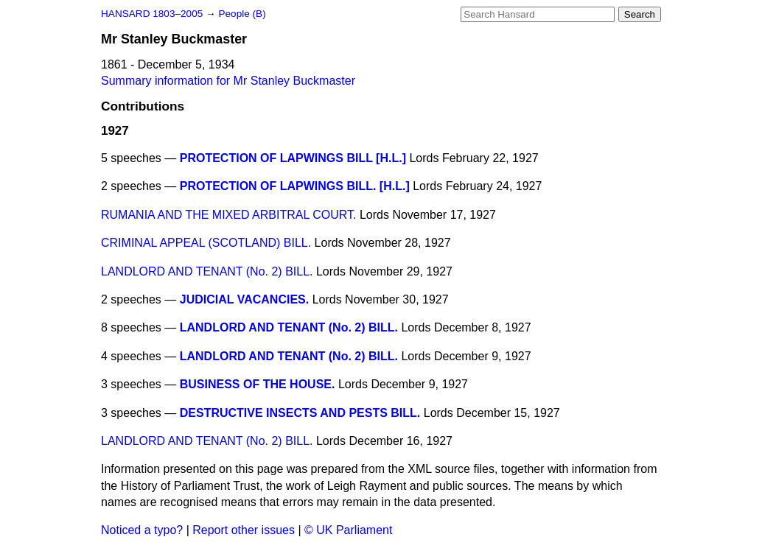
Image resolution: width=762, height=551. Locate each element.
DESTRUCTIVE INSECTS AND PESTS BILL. (300, 413)
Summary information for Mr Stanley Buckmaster (228, 80)
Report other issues (243, 530)
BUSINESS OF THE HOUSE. (257, 384)
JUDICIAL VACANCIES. (244, 299)
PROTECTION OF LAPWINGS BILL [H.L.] (293, 158)
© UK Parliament (348, 530)
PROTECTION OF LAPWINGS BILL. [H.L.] (295, 186)
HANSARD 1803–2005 (152, 13)
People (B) (241, 13)
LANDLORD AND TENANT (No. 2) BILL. (207, 271)
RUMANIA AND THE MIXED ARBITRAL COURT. (228, 214)
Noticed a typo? (142, 530)
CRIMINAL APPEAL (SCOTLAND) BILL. (206, 242)
